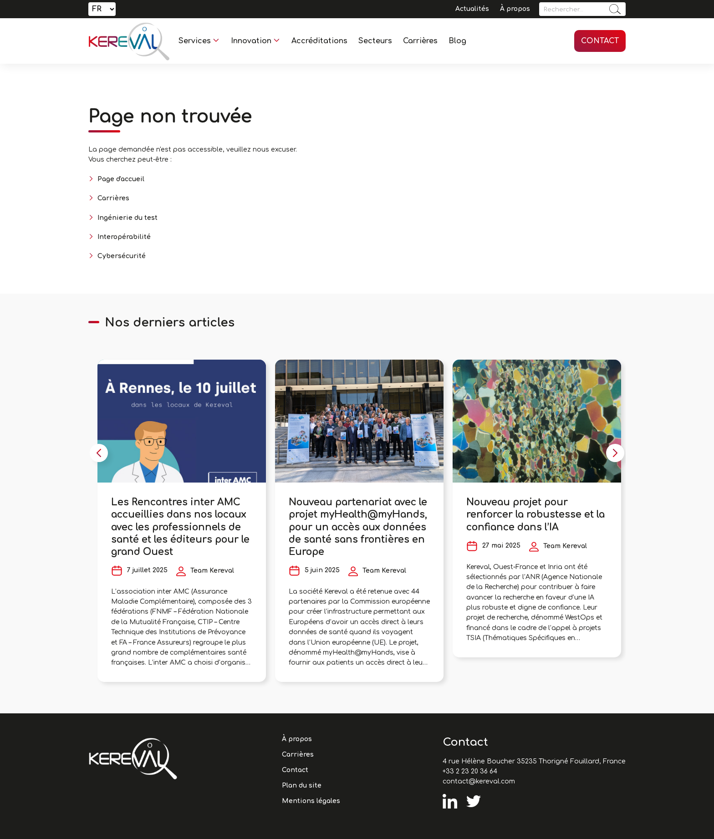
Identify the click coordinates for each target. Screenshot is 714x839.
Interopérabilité (124, 237)
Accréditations (319, 41)
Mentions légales (311, 801)
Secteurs (375, 41)
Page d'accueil (120, 179)
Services (194, 41)
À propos (515, 8)
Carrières (420, 41)
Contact (600, 41)
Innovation (251, 41)
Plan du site (301, 785)
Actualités (472, 8)
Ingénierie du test (127, 217)
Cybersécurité (121, 256)
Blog (457, 41)
